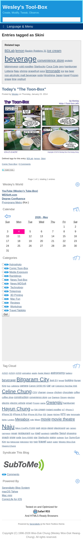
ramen (73, 428)
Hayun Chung (16, 408)
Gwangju (54, 402)
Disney (63, 397)
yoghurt (21, 79)
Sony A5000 (27, 437)
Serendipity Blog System (16, 487)
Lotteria (9, 71)
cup (49, 397)
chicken (58, 392)
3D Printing (16, 295)
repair (14, 433)
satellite (54, 433)
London (11, 420)
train (36, 442)
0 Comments (25, 164)
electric (5, 403)
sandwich (45, 433)
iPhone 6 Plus (20, 414)
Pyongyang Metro (12, 202)
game (43, 403)
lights (4, 420)
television (24, 442)
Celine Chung (17, 391)
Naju (16, 71)
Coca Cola (52, 66)
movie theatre (63, 419)
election (71, 397)
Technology (16, 287)
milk (32, 420)
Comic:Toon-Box (9, 164)
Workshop (16, 306)
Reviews (15, 302)
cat (52, 386)
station (53, 437)
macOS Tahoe (10, 491)
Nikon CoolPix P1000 (25, 428)
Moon (37, 420)
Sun (66, 437)
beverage (21, 59)
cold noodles (26, 66)
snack (5, 437)
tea (66, 71)
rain (67, 428)
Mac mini (7, 495)
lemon (19, 50)
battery (69, 373)
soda (40, 75)
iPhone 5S (7, 414)
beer (71, 71)
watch (49, 442)
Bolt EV (54, 380)
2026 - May (41, 217)
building (69, 380)
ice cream (54, 50)
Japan (59, 75)
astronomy (58, 373)
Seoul (62, 433)
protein (68, 60)
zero (61, 66)
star (36, 437)
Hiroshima (49, 75)
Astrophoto (15, 264)
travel (66, 75)
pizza (43, 428)
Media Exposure (18, 272)
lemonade (53, 71)
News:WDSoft (18, 283)
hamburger (70, 66)
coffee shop (7, 397)
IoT (63, 409)
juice (42, 71)
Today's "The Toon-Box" (24, 89)
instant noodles (53, 409)
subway (60, 437)
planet (50, 428)
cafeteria (15, 386)
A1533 (18, 373)
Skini (43, 158)
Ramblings (15, 276)
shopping (71, 433)
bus (8, 386)
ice (62, 71)
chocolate (68, 392)
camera (24, 385)
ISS (44, 414)
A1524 (12, 373)
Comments (13, 474)
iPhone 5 (70, 409)
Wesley (15, 94)
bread (61, 380)
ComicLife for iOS (12, 499)
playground (59, 428)
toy (31, 441)
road (37, 433)
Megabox (22, 419)
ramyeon (6, 433)
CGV (34, 392)
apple (34, 373)
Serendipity (35, 524)
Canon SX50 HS (37, 386)
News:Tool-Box (18, 279)
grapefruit (33, 71)
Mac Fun (15, 299)
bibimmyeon (11, 66)
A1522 (5, 373)
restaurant (24, 433)
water (55, 442)
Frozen (74, 75)
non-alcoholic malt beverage (21, 75)
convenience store (50, 60)
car (49, 385)
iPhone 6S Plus (35, 414)
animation (26, 373)
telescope (14, 442)
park (38, 428)
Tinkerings (15, 291)
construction (21, 397)
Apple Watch (44, 373)
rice (32, 433)
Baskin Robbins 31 (35, 51)
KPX (63, 414)
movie (46, 419)
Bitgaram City (32, 379)
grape (8, 79)
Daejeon (56, 397)
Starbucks (39, 66)
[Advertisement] (41, 339)
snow (12, 437)
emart (29, 403)
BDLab (10, 50)
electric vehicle (17, 403)
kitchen (56, 414)
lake (68, 414)
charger (42, 392)
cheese (50, 392)
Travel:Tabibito (17, 310)
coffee (77, 392)
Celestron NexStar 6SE (66, 386)
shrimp (23, 71)
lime (14, 79)
